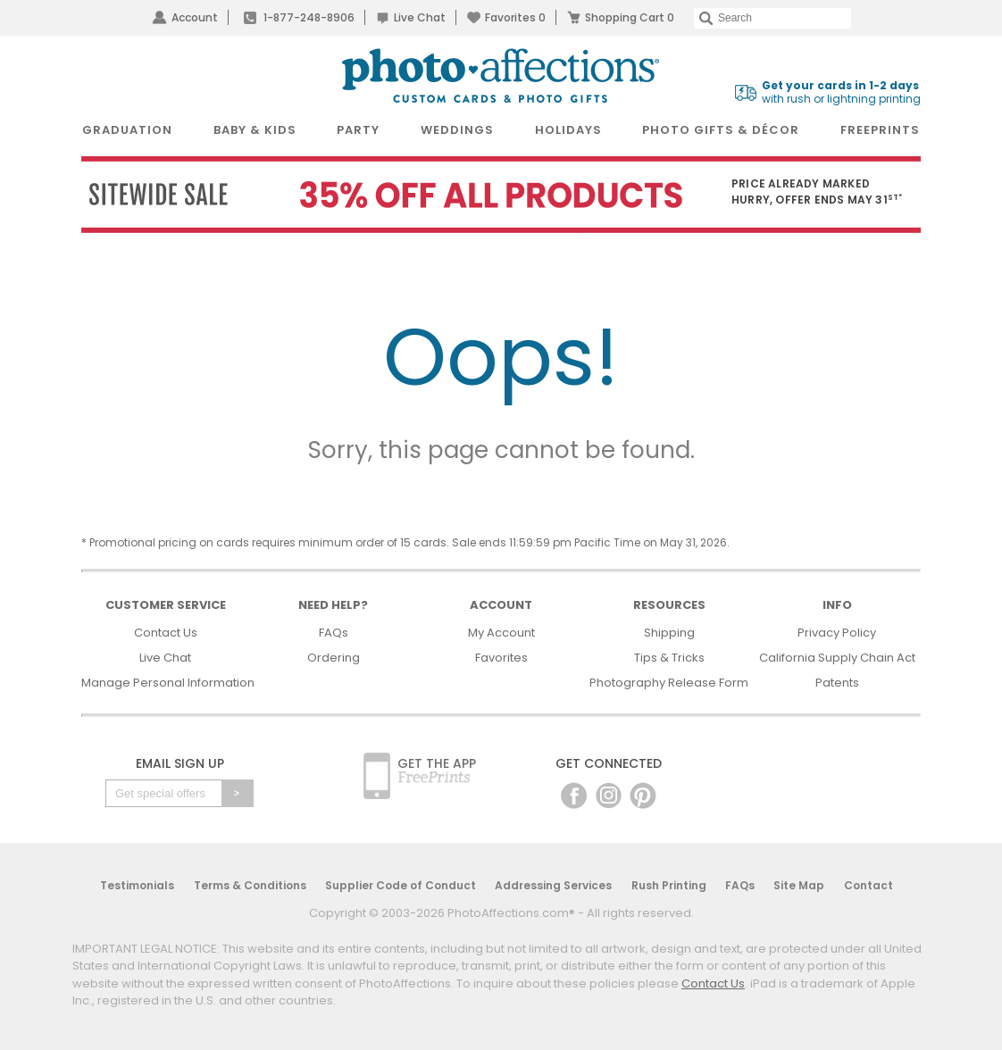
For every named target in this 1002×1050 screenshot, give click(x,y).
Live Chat (420, 17)
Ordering (333, 657)
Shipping (669, 632)
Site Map (798, 885)
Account (194, 17)
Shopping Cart (629, 17)
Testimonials (137, 885)
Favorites (515, 17)
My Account (501, 632)
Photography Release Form (668, 682)
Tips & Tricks (669, 657)
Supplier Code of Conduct (400, 885)
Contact (868, 885)
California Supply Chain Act (837, 657)
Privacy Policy (836, 632)
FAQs (333, 632)
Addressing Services (553, 885)
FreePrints (880, 129)
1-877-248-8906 (309, 17)
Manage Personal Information (168, 682)
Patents (837, 682)
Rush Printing (668, 885)
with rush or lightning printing (841, 92)
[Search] (772, 18)
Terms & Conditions (250, 885)
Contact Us (165, 632)
